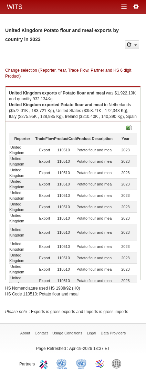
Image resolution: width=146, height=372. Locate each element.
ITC (45, 363)
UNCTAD (63, 363)
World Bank (118, 363)
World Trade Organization (100, 363)
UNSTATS (81, 363)
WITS (14, 6)
